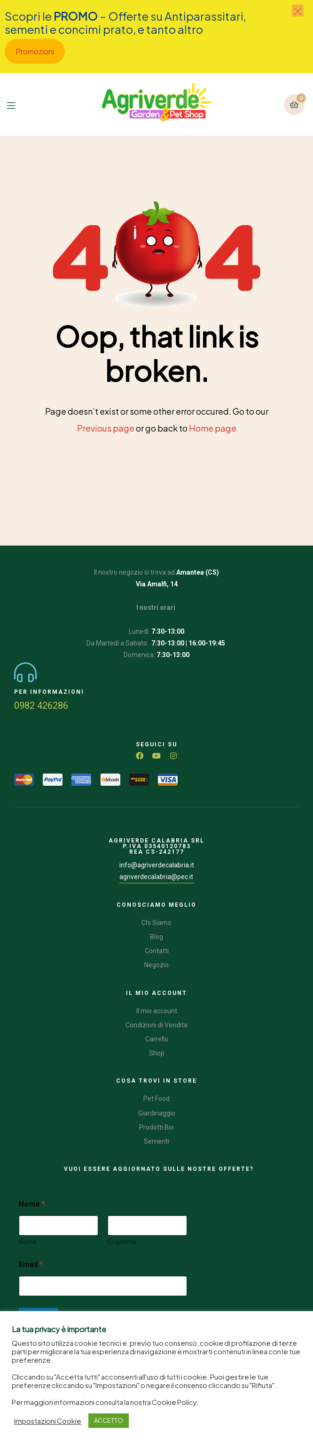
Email (31, 1264)
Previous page (105, 428)
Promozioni (35, 51)
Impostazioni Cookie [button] (47, 1421)
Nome (28, 1241)
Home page (212, 428)
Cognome (122, 1241)
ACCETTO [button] (108, 1420)
